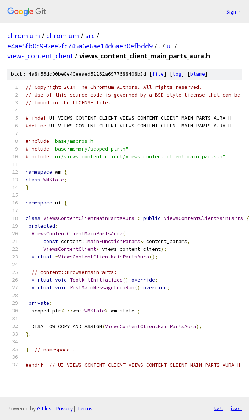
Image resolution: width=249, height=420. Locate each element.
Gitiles (44, 408)
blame (197, 74)
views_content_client (40, 55)
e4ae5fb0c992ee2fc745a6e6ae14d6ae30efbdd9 (80, 45)
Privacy (64, 408)
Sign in (234, 11)
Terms (85, 408)
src (90, 35)
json (236, 408)
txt (218, 408)
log (177, 74)
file (158, 74)
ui (170, 45)
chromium (23, 35)
